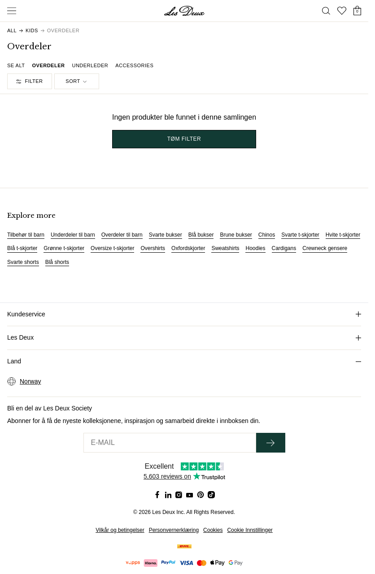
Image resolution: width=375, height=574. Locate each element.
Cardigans (284, 248)
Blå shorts (57, 262)
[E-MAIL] (169, 443)
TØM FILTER (184, 139)
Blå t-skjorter (22, 248)
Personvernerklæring (174, 530)
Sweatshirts (225, 248)
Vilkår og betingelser (120, 530)
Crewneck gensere (324, 248)
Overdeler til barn (122, 235)
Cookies (212, 530)
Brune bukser (236, 235)
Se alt (16, 65)
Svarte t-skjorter (300, 235)
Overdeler (48, 65)
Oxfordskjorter (188, 248)
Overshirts (152, 248)
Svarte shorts (23, 262)
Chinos (266, 235)
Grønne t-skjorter (64, 248)
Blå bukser (201, 235)
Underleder (90, 65)
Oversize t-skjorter (112, 248)
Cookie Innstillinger (249, 530)
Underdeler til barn (73, 235)
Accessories (134, 65)
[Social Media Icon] (157, 494)
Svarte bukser (165, 235)
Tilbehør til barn (25, 235)
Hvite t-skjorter (343, 235)
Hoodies (255, 248)
